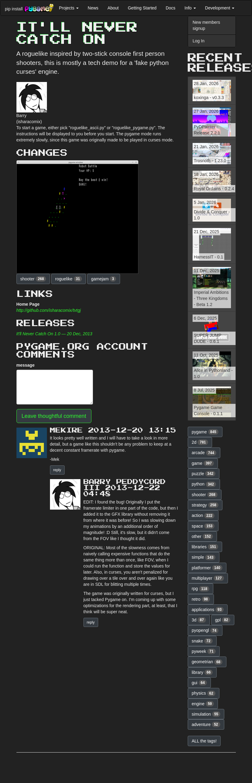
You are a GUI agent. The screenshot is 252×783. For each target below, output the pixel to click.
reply (57, 470)
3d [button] (199, 620)
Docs (171, 7)
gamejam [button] (103, 279)
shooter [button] (33, 279)
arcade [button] (204, 453)
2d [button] (200, 442)
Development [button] (219, 7)
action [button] (203, 515)
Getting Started (142, 7)
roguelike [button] (68, 279)
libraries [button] (205, 547)
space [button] (203, 526)
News (93, 7)
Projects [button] (68, 7)
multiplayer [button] (208, 578)
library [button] (202, 672)
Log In (198, 40)
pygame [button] (205, 432)
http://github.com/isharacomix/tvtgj (48, 310)
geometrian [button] (207, 662)
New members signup (206, 25)
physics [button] (203, 693)
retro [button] (201, 599)
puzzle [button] (203, 473)
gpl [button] (222, 620)
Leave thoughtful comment (54, 416)
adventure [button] (206, 724)
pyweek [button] (204, 651)
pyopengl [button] (205, 630)
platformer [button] (207, 568)
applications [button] (208, 609)
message (25, 365)
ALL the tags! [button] (204, 741)
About (113, 7)
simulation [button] (206, 714)
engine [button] (203, 703)
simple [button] (203, 557)
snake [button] (202, 641)
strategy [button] (205, 505)
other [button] (202, 536)
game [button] (203, 463)
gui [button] (199, 682)
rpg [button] (200, 589)
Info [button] (190, 7)
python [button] (204, 484)
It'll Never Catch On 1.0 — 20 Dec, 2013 (54, 333)
